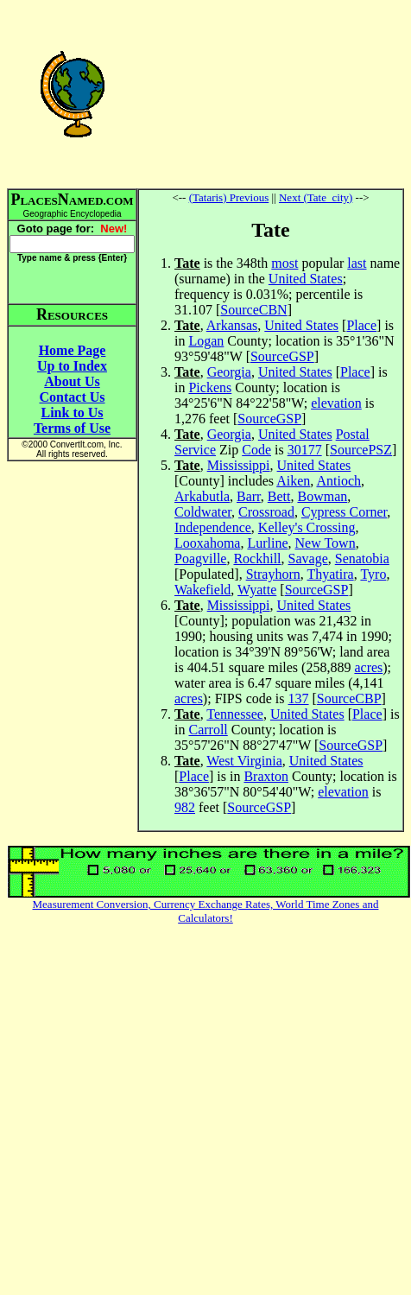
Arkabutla (202, 496)
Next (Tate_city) (315, 197)
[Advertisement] (271, 93)
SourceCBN (253, 309)
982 (184, 807)
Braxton (265, 776)
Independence (212, 527)
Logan (206, 340)
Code (256, 449)
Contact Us (72, 397)
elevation (336, 403)
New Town (325, 543)
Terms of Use (72, 428)
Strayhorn (273, 574)
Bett (279, 496)
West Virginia (243, 760)
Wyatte (256, 589)
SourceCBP (349, 698)
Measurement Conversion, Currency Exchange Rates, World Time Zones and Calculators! (206, 911)
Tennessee (234, 714)
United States (306, 278)
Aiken (293, 480)
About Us (71, 381)
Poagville (200, 558)
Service (195, 449)
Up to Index (72, 366)
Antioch (338, 480)
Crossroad (266, 512)
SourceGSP (282, 356)
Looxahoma (207, 543)
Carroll (207, 729)
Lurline (267, 543)
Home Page (72, 350)
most (284, 263)
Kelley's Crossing (307, 527)
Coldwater (202, 512)
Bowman (322, 496)
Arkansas (232, 325)
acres (368, 667)
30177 (305, 449)
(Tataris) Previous (229, 197)
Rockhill (257, 558)
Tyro (373, 574)
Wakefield (202, 589)
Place (361, 325)
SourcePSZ (361, 449)
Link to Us (72, 412)
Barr (249, 496)
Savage (308, 558)
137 (298, 698)
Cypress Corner (344, 512)
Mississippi (238, 465)
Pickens (209, 387)
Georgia (229, 372)
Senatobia (362, 558)
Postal (353, 434)
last (356, 263)
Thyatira (330, 574)
